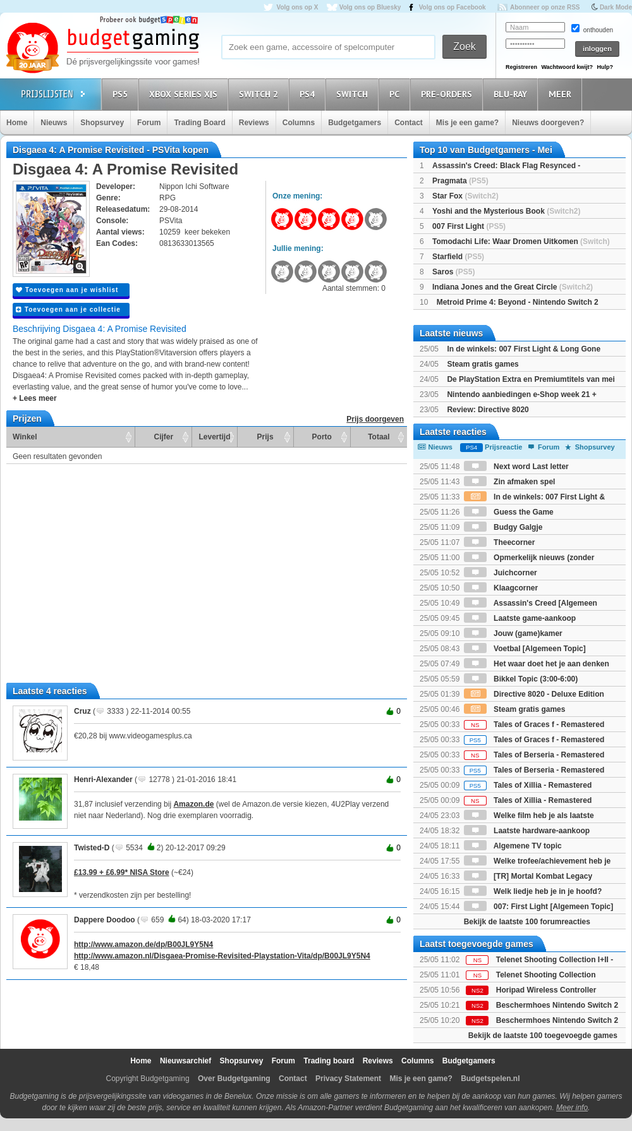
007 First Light (469, 226)
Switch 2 (260, 94)
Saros (453, 271)
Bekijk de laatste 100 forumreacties (527, 921)
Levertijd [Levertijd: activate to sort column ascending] (214, 436)
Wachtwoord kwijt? (567, 67)
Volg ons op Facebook (452, 7)
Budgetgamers (354, 122)
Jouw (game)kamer (513, 633)
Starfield (458, 256)
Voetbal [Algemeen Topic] (525, 648)
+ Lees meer (35, 398)
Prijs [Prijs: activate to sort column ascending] (265, 436)
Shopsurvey (102, 122)
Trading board (328, 1060)
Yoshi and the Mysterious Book (506, 211)
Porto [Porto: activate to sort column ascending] (322, 436)
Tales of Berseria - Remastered (534, 754)
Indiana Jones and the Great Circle (512, 287)
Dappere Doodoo (104, 919)
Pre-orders (448, 94)
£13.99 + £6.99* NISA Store (121, 872)
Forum (149, 122)
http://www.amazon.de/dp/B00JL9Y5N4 (143, 944)
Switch (354, 94)
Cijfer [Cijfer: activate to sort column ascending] (164, 436)
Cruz (82, 711)
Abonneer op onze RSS (545, 7)
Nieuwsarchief (185, 1060)
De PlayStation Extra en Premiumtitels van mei (530, 379)
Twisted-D (91, 847)
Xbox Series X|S (185, 94)
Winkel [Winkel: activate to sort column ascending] (25, 436)
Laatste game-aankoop (520, 618)
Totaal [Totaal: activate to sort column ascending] (378, 436)
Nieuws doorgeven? (548, 122)
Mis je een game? (467, 122)
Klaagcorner (501, 588)
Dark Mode (616, 7)
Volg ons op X (297, 7)
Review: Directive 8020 (487, 409)
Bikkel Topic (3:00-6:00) (521, 679)
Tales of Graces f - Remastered (534, 724)
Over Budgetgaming (234, 1078)
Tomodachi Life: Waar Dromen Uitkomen (521, 241)
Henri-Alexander (103, 779)
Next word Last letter (516, 466)
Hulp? (605, 67)
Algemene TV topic (513, 845)
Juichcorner (500, 572)
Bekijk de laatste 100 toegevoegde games (542, 1035)
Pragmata (460, 180)
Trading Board (199, 122)
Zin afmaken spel (510, 481)
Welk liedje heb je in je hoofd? (533, 891)
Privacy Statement (348, 1078)
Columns (299, 122)
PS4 (309, 94)
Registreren (521, 67)
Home (16, 122)
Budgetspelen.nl (490, 1078)
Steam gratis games (482, 364)
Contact (408, 122)
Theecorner (499, 542)
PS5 (121, 94)
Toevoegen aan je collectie (68, 309)
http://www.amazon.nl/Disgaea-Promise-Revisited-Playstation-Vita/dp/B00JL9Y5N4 (222, 955)
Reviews (254, 122)
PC (396, 94)
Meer (562, 94)
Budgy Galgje (503, 527)
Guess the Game (509, 512)
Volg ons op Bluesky (370, 7)
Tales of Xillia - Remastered (528, 785)
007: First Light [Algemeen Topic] (538, 906)
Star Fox (465, 196)
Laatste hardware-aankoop (527, 830)
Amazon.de (193, 804)
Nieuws (53, 122)
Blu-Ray (512, 94)
